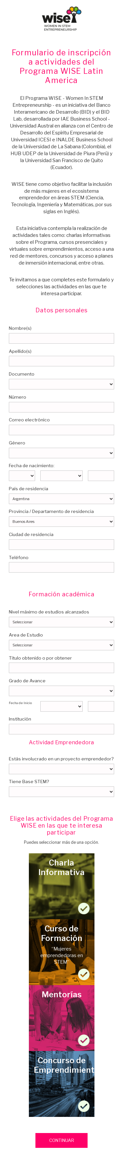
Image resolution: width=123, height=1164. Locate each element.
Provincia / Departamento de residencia (51, 511)
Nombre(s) (20, 328)
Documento (21, 374)
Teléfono (19, 557)
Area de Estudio (26, 635)
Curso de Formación (61, 952)
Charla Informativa (61, 886)
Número (17, 397)
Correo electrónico (29, 419)
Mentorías (61, 1018)
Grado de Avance (27, 680)
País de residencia (28, 488)
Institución (20, 719)
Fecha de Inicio (20, 703)
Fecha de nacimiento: (31, 465)
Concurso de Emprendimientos (61, 1084)
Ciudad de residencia (31, 534)
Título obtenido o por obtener (40, 658)
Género (17, 442)
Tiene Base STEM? (29, 781)
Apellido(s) (20, 351)
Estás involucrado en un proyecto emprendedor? (61, 758)
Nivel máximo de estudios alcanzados (49, 611)
